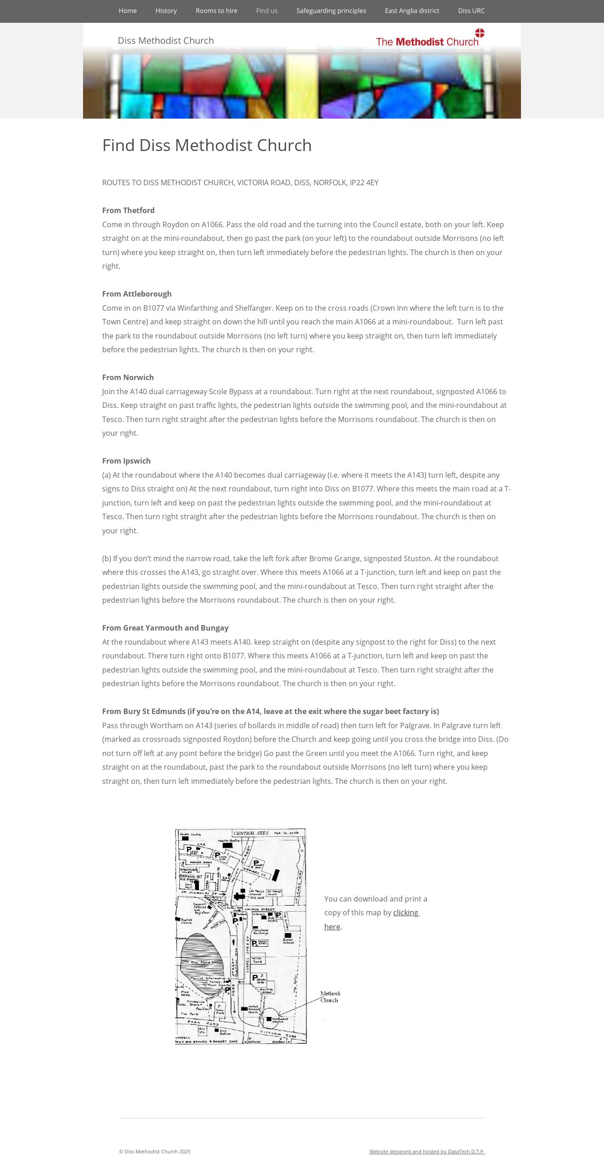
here (332, 927)
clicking (406, 912)
